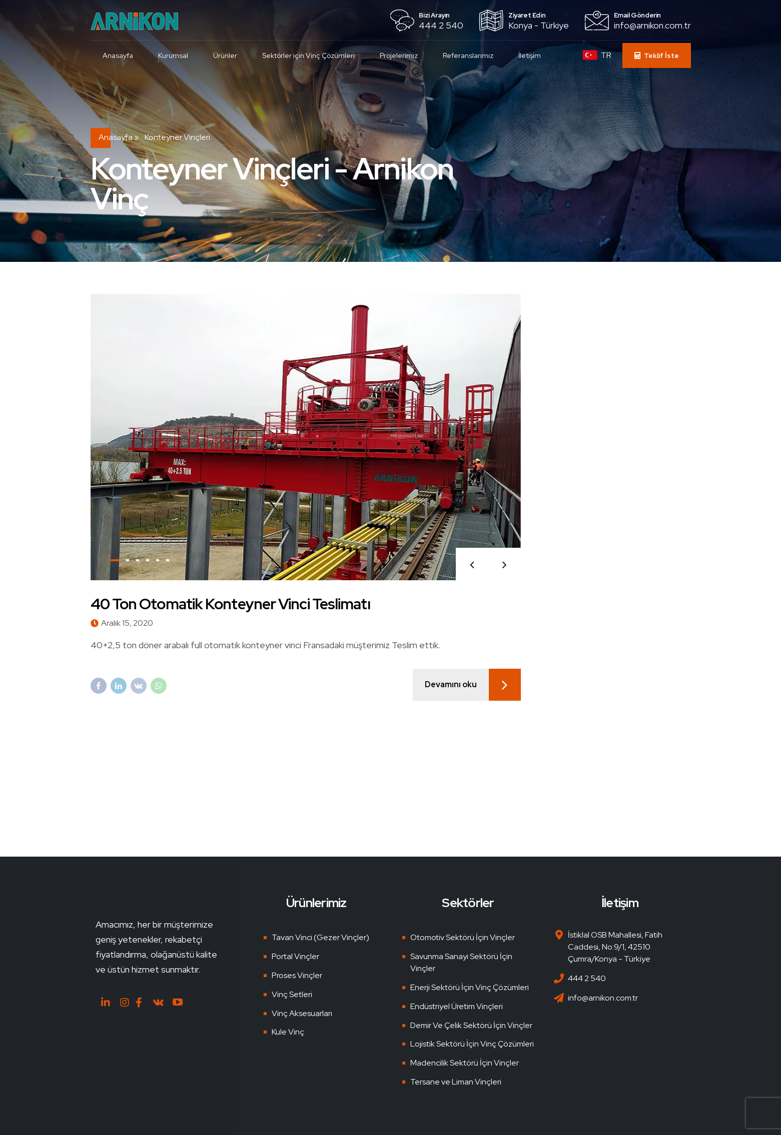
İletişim (530, 55)
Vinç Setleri (292, 994)
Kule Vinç (288, 1032)
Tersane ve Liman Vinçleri (455, 1082)
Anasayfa (118, 55)
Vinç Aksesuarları (302, 1013)
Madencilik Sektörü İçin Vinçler (464, 1063)
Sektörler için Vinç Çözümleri (309, 55)
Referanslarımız (468, 55)
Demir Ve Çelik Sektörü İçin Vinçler (471, 1025)
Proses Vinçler (297, 975)
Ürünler (226, 55)
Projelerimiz (399, 55)
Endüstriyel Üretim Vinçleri (456, 1006)
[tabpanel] (306, 437)
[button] (472, 564)
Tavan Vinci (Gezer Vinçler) (320, 937)
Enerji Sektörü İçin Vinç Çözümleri (469, 987)
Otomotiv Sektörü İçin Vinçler (462, 937)
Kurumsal (174, 55)
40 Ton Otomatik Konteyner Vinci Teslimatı (230, 604)
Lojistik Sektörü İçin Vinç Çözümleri (472, 1044)
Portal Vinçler (295, 956)
